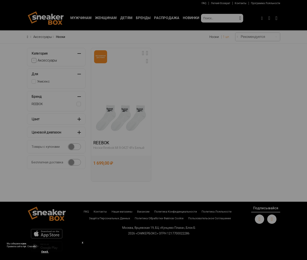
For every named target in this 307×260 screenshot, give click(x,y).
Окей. (45, 251)
